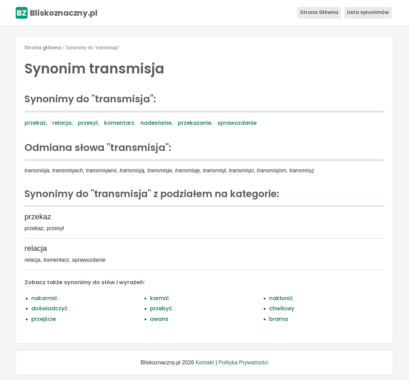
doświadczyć (49, 308)
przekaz (35, 123)
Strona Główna (319, 12)
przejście (43, 319)
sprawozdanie (237, 123)
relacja (61, 123)
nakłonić (281, 298)
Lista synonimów (368, 12)
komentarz (119, 123)
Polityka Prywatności (243, 362)
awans (159, 319)
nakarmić (44, 298)
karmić (159, 298)
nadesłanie (156, 123)
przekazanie (194, 123)
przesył (88, 123)
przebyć (161, 308)
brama (278, 319)
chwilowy (281, 308)
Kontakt (205, 362)
